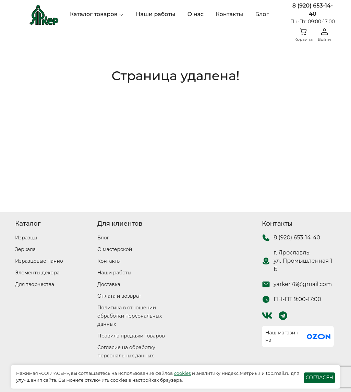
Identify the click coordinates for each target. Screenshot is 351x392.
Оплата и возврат (119, 296)
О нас (195, 14)
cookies (182, 373)
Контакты (229, 14)
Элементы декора (37, 273)
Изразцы (26, 238)
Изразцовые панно (39, 261)
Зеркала (25, 249)
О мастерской (114, 249)
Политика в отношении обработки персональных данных (129, 316)
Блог (262, 14)
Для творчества (34, 284)
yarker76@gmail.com (303, 284)
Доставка (108, 284)
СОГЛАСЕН (319, 378)
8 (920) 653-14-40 (312, 9)
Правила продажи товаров (131, 336)
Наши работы (155, 14)
